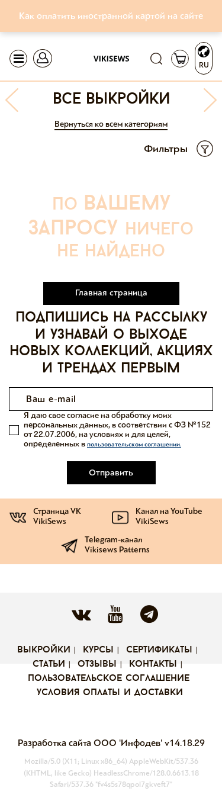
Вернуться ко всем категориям (111, 124)
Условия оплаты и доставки (110, 692)
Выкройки (43, 650)
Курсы (98, 650)
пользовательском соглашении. (134, 444)
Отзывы (97, 664)
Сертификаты (159, 650)
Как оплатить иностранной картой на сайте (111, 15)
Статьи (49, 664)
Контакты (153, 664)
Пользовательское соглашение (108, 678)
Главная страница (111, 292)
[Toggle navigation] (18, 58)
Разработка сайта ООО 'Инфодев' (91, 742)
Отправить (111, 472)
